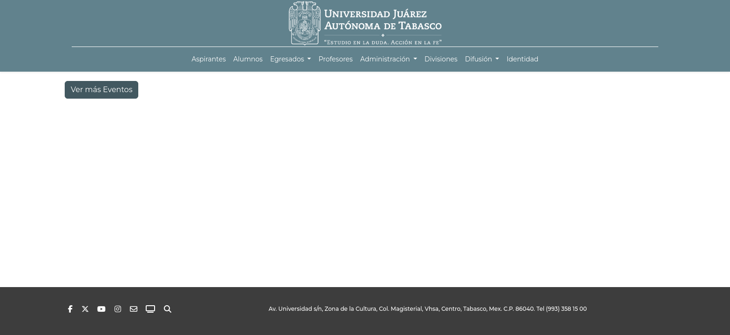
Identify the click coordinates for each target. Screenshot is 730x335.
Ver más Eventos (101, 89)
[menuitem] (209, 59)
